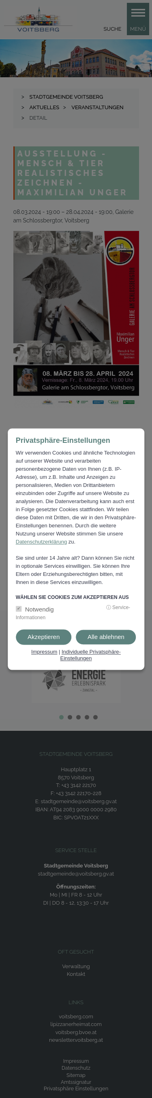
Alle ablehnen (106, 637)
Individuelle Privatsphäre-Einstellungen (90, 655)
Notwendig (39, 609)
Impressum (44, 652)
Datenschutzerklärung (41, 542)
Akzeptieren (44, 637)
